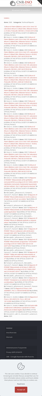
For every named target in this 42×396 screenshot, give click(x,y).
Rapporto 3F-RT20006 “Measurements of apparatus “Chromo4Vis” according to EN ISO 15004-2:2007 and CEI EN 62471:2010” (21, 242)
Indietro (6, 18)
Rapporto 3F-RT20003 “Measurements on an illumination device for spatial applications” (21, 210)
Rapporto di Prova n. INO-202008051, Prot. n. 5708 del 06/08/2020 (18, 289)
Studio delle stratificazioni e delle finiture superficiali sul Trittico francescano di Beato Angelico (20, 307)
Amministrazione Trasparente (16, 348)
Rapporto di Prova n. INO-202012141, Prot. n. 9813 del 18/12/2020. (21, 299)
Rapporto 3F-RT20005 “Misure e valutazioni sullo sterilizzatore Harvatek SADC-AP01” (21, 231)
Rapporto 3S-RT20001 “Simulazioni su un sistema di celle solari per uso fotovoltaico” (21, 280)
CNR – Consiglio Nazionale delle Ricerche (20, 357)
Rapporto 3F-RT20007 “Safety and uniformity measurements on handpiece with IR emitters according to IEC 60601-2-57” (21, 255)
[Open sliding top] (39, 2)
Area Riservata (11, 333)
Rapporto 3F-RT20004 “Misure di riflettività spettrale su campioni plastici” (21, 220)
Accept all (21, 389)
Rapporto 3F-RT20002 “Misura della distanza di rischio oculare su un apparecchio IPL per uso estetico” (21, 197)
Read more (21, 384)
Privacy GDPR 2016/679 (14, 352)
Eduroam (9, 337)
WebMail (9, 328)
